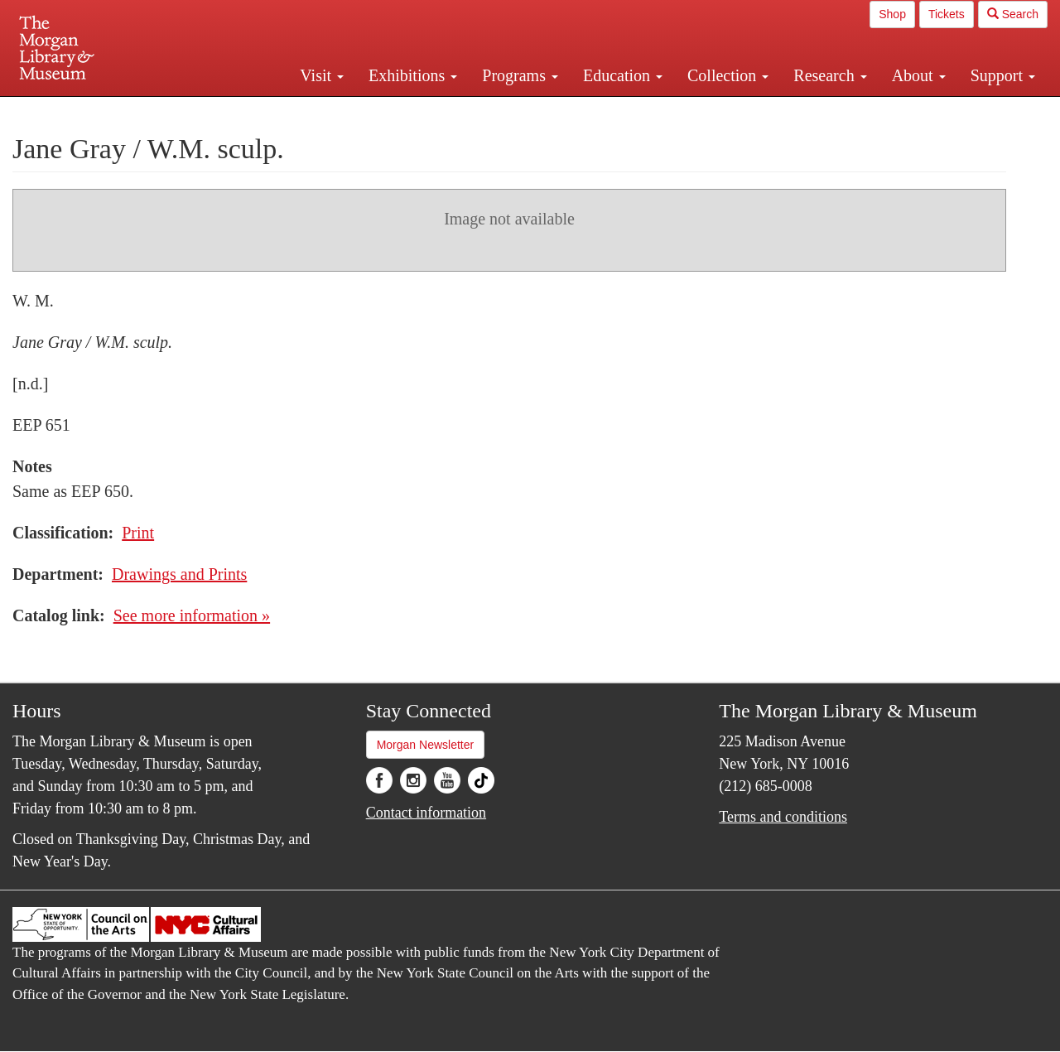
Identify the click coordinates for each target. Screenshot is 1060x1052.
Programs (520, 75)
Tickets (946, 14)
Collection (727, 75)
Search (1012, 14)
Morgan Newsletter (426, 744)
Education (622, 75)
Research (829, 75)
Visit (322, 75)
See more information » (191, 615)
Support (1003, 75)
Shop (892, 14)
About (919, 75)
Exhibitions (413, 75)
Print (138, 533)
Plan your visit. (332, 111)
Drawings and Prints (179, 574)
